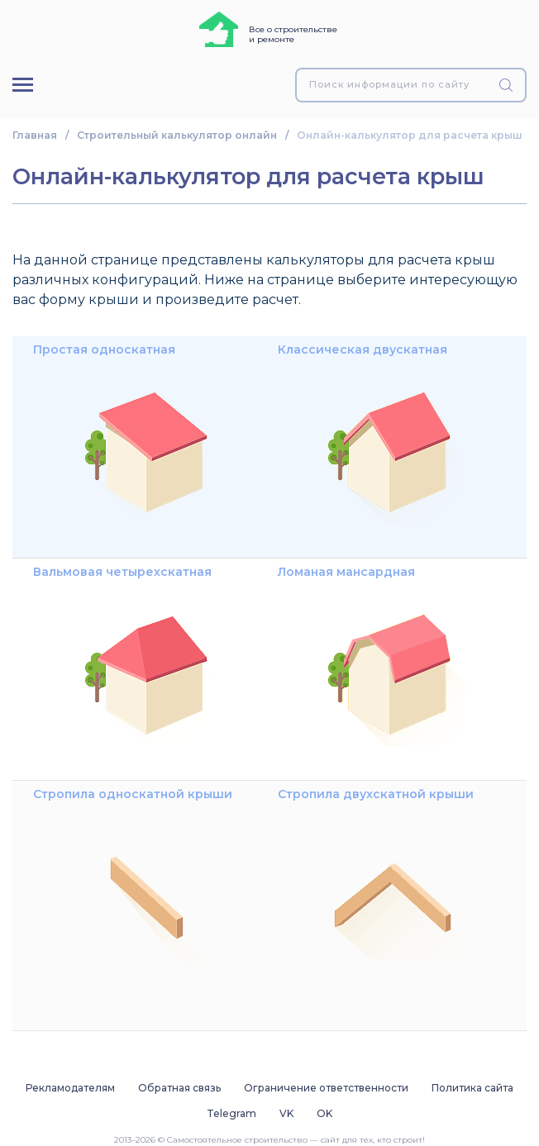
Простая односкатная (129, 436)
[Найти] (509, 85)
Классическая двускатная (373, 436)
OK (324, 1113)
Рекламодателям (70, 1088)
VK (286, 1113)
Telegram (231, 1113)
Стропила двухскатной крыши (376, 881)
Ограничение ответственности (326, 1088)
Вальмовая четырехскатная (129, 658)
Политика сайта (472, 1088)
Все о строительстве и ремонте (293, 35)
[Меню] (22, 85)
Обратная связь (179, 1088)
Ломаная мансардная (373, 658)
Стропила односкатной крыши (132, 881)
